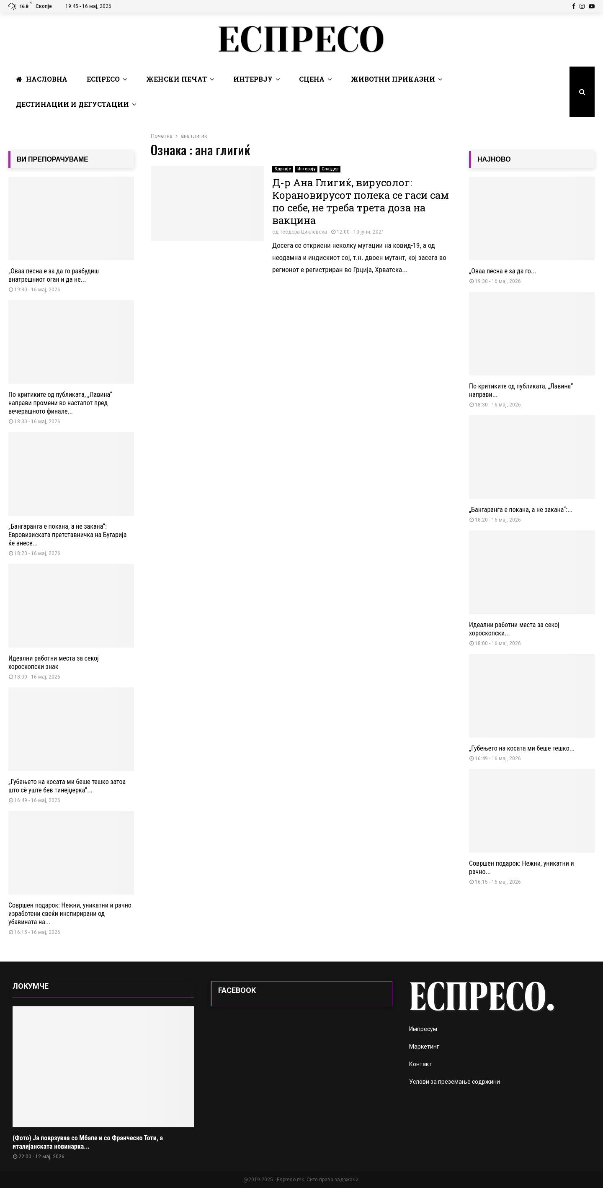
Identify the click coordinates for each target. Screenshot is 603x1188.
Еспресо (103, 79)
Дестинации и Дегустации (72, 104)
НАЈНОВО (494, 159)
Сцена (312, 79)
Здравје (282, 169)
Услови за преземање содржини (454, 1081)
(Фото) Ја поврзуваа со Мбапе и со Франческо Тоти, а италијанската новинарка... (88, 1142)
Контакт (420, 1064)
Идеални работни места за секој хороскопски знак (53, 662)
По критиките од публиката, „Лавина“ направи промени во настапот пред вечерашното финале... (60, 403)
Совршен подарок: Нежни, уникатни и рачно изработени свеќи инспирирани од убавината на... (69, 913)
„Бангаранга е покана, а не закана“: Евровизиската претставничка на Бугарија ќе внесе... (67, 534)
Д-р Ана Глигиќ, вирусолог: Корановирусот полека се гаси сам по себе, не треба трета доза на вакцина (360, 201)
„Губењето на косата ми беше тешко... (522, 748)
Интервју (253, 79)
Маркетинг (424, 1046)
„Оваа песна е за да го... (502, 271)
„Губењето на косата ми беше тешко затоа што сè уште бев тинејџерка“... (67, 786)
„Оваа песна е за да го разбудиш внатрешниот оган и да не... (53, 275)
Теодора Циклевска (303, 232)
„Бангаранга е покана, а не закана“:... (521, 510)
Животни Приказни (393, 79)
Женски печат (176, 79)
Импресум (423, 1029)
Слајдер (330, 169)
